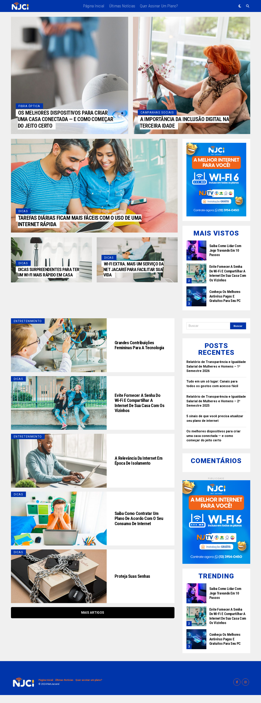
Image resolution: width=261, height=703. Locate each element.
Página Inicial (93, 6)
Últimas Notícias (122, 6)
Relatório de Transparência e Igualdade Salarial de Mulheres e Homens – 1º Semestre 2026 (216, 374)
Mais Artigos (92, 620)
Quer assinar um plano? (159, 6)
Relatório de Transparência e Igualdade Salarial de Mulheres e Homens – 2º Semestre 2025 (216, 409)
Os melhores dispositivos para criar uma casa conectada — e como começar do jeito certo (213, 443)
